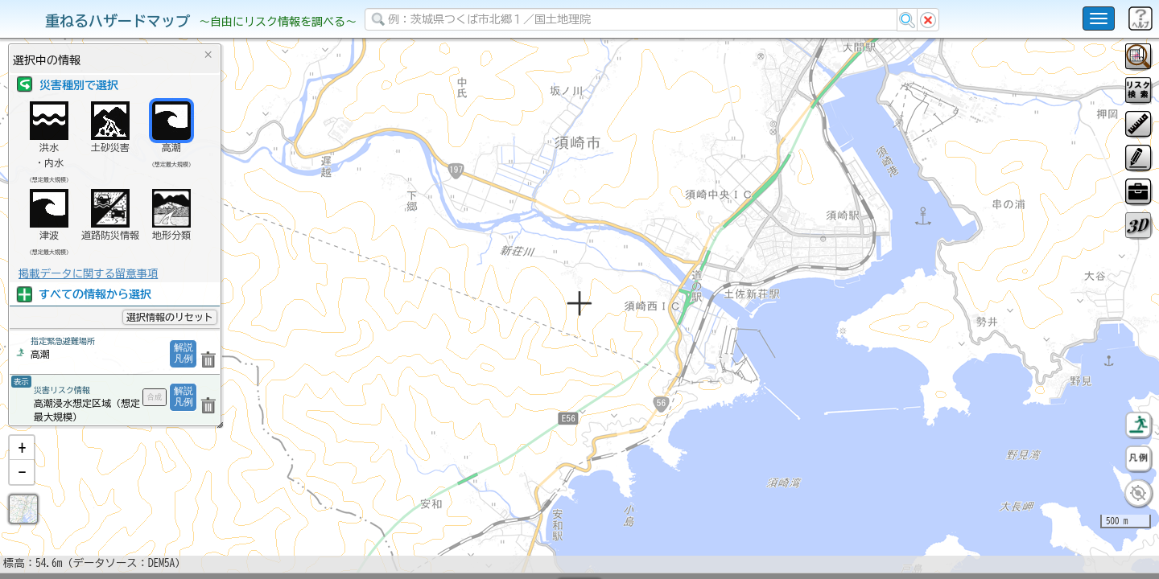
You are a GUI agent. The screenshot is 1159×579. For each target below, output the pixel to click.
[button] (22, 490)
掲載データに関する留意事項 (88, 273)
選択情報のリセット (169, 317)
